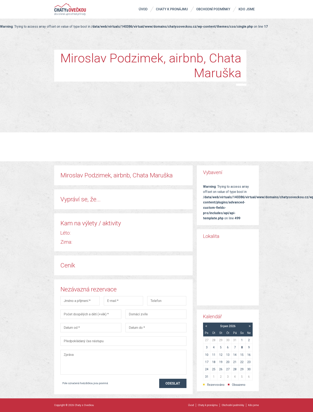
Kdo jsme (247, 9)
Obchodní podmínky (213, 9)
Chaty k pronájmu (172, 9)
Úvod (143, 9)
